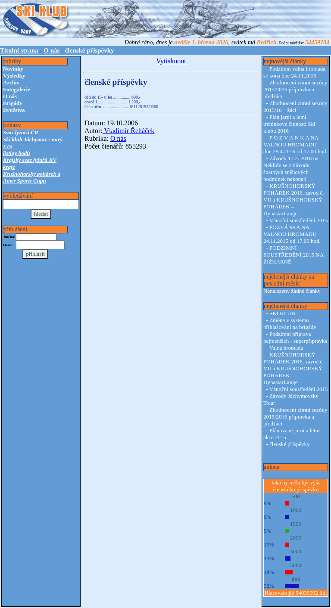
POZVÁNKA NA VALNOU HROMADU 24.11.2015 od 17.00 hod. (292, 234)
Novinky (13, 68)
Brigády (12, 103)
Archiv (11, 82)
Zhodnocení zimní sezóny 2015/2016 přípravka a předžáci (295, 89)
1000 (295, 510)
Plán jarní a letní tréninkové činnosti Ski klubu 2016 (289, 124)
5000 (295, 565)
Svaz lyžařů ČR (20, 132)
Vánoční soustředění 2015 (298, 220)
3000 (295, 551)
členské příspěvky (289, 444)
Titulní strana (19, 50)
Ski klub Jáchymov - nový (32, 139)
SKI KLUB (282, 313)
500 (295, 496)
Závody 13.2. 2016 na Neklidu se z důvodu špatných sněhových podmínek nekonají (291, 168)
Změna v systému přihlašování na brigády (289, 323)
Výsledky (14, 75)
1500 (295, 524)
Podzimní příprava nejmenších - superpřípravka (295, 337)
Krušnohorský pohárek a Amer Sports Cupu (31, 177)
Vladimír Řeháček (129, 130)
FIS (7, 146)
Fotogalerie (16, 89)
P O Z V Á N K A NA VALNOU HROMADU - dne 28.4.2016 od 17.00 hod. (295, 144)
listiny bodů (16, 153)
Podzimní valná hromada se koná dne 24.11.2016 (294, 72)
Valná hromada (286, 347)
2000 (295, 537)
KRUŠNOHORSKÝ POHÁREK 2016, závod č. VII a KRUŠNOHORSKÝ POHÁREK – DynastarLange (293, 200)
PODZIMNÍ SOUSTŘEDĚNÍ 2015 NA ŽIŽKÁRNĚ (293, 255)
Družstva (14, 110)
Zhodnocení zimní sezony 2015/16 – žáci (295, 106)
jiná (295, 579)
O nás (51, 50)
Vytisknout (171, 61)
